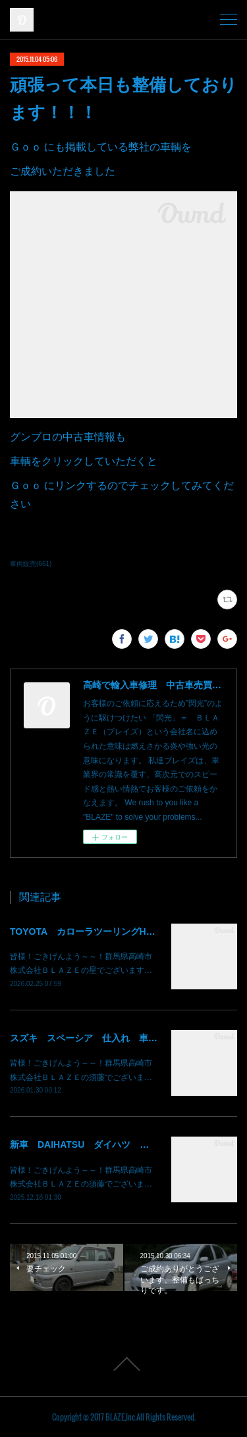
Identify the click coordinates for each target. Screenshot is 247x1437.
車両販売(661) (30, 563)
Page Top (123, 1364)
